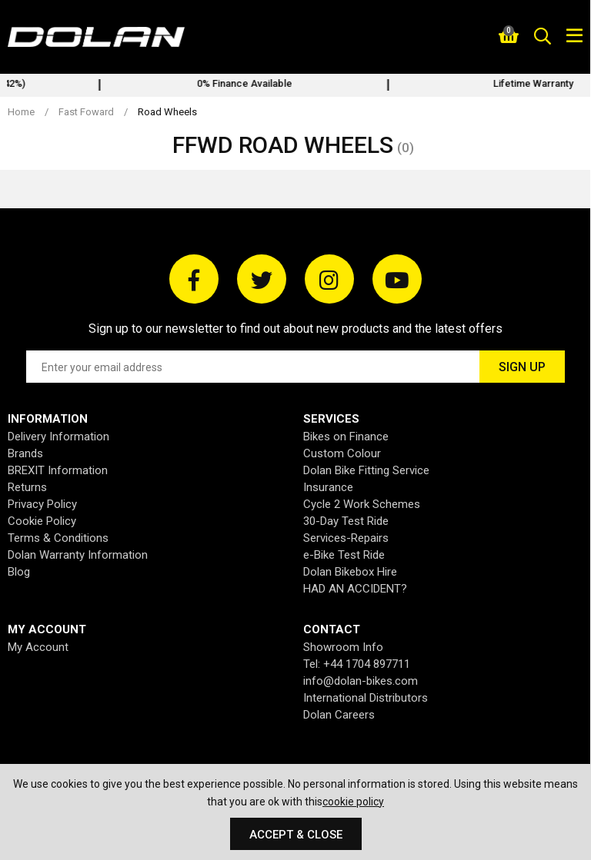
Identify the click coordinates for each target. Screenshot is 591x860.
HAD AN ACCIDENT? (355, 589)
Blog (19, 572)
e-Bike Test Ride (344, 555)
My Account (38, 647)
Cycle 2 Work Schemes (361, 504)
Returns (27, 487)
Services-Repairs (346, 538)
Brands (25, 453)
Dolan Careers (339, 715)
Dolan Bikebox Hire (350, 572)
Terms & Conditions (58, 538)
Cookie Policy (42, 521)
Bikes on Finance (346, 436)
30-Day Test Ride (346, 521)
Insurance (328, 487)
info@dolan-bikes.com (360, 681)
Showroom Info (343, 647)
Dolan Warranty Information (78, 555)
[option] (432, 85)
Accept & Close (295, 835)
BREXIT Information (58, 470)
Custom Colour (342, 453)
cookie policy (353, 801)
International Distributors (365, 698)
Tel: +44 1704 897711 (356, 664)
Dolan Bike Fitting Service (366, 470)
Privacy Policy (42, 504)
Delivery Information (58, 436)
